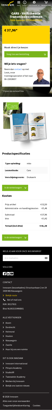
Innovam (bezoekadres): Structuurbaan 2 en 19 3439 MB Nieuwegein (25, 289)
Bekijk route (11, 295)
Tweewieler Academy (15, 376)
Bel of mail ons (14, 299)
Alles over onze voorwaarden (16, 401)
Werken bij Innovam (15, 381)
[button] (34, 3)
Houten (9, 336)
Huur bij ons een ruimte (17, 349)
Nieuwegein (11, 340)
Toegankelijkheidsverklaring (16, 405)
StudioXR (10, 372)
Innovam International (16, 363)
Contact (24, 3)
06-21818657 (10, 79)
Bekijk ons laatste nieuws (18, 385)
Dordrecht (10, 327)
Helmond (10, 331)
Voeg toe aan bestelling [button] (26, 54)
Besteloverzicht (46, 3)
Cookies (36, 405)
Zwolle (9, 344)
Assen (8, 322)
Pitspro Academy (14, 368)
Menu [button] (18, 3)
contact (18, 69)
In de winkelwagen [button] (15, 187)
